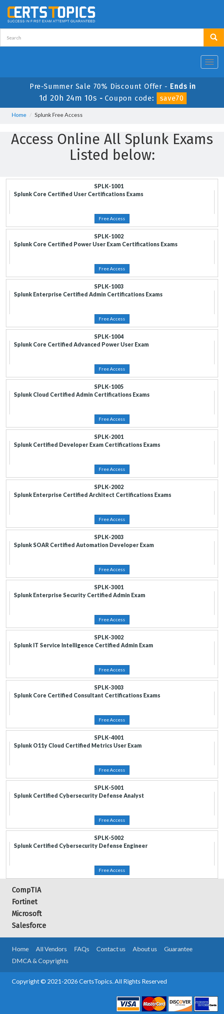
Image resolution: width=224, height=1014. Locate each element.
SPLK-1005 (109, 386)
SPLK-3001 (109, 587)
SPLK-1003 (109, 286)
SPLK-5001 (109, 787)
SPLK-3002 (109, 637)
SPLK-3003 (109, 687)
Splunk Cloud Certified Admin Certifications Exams (82, 394)
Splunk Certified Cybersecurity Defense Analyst (79, 795)
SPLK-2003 (109, 537)
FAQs (81, 948)
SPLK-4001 (109, 737)
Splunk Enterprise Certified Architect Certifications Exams (92, 494)
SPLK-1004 (109, 336)
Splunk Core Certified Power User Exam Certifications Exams (96, 244)
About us (145, 948)
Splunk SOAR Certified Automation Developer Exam (84, 545)
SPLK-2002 (109, 487)
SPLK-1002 (109, 236)
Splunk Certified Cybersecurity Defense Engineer (81, 845)
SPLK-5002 (109, 837)
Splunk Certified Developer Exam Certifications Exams (87, 444)
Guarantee (178, 948)
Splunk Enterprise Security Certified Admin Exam (79, 595)
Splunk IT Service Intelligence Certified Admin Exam (83, 645)
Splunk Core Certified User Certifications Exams (78, 194)
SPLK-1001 (109, 186)
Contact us (111, 948)
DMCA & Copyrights (40, 960)
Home (19, 114)
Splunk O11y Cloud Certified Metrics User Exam (78, 745)
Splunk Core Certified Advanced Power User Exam (81, 344)
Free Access (112, 218)
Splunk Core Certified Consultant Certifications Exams (87, 695)
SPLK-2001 (109, 436)
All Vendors (51, 948)
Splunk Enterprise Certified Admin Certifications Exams (88, 294)
